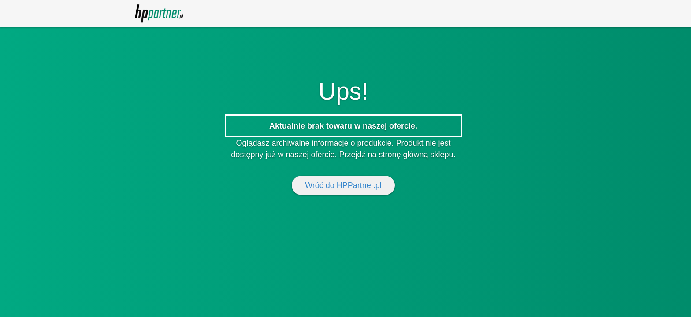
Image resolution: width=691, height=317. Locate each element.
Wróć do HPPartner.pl (343, 185)
